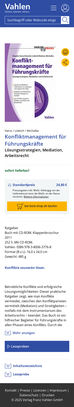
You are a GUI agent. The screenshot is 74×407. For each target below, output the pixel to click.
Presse (25, 390)
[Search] (33, 20)
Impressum (58, 390)
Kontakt (11, 390)
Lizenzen (39, 390)
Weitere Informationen (36, 196)
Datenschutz (29, 395)
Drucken (48, 395)
